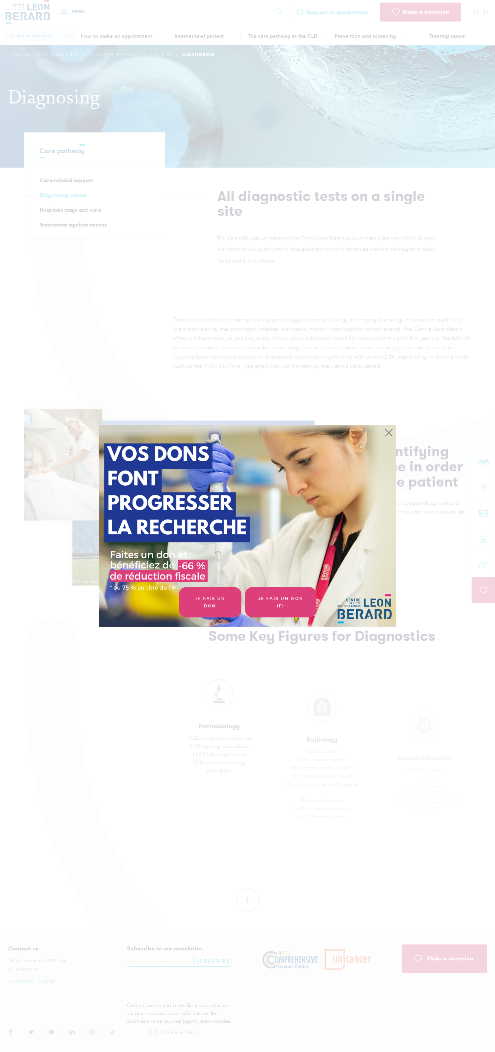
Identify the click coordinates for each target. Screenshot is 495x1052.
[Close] (388, 433)
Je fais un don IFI (280, 602)
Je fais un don (210, 602)
